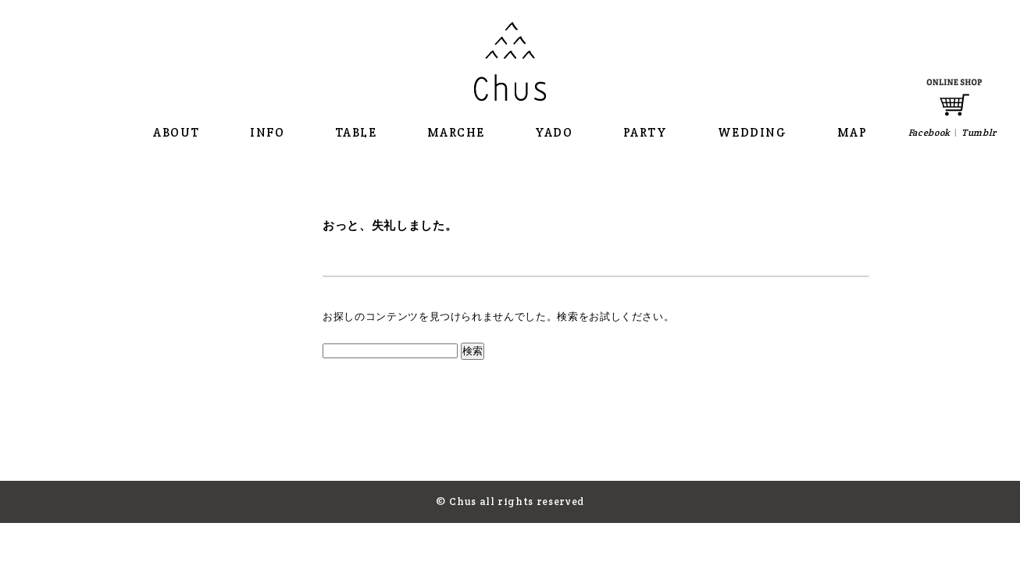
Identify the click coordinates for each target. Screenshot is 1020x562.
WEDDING (752, 132)
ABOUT (176, 132)
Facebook (929, 132)
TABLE (356, 132)
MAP (852, 132)
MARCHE (456, 132)
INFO (267, 132)
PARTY (645, 132)
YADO (553, 132)
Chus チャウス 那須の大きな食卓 (510, 61)
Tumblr (979, 132)
